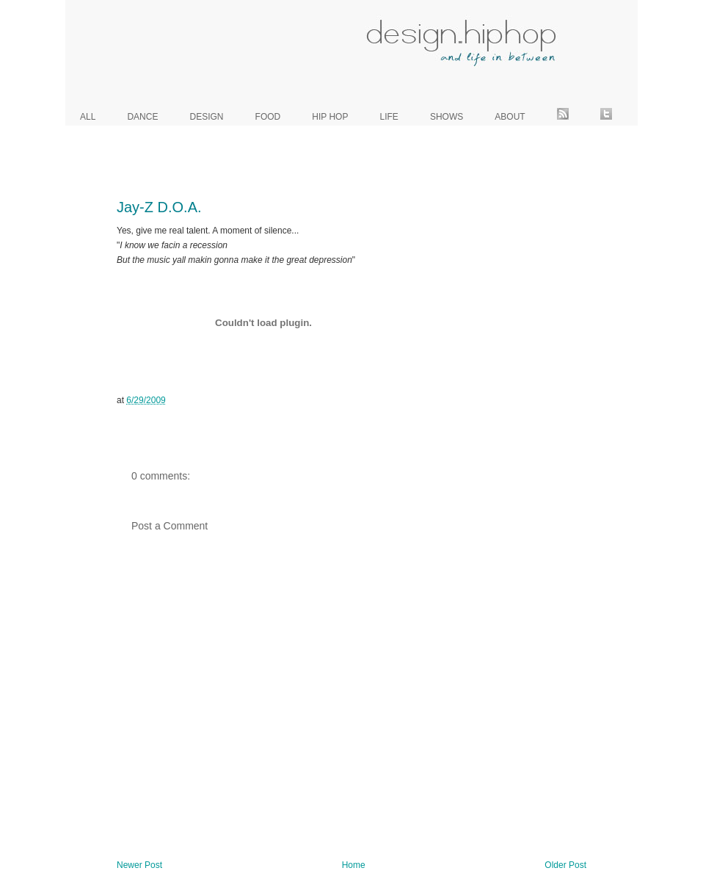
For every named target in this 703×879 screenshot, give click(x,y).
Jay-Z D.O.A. (159, 207)
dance (142, 117)
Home (353, 865)
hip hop (330, 117)
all (87, 117)
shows (446, 117)
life (389, 117)
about (510, 117)
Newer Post (139, 865)
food (268, 117)
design (207, 117)
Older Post (565, 865)
